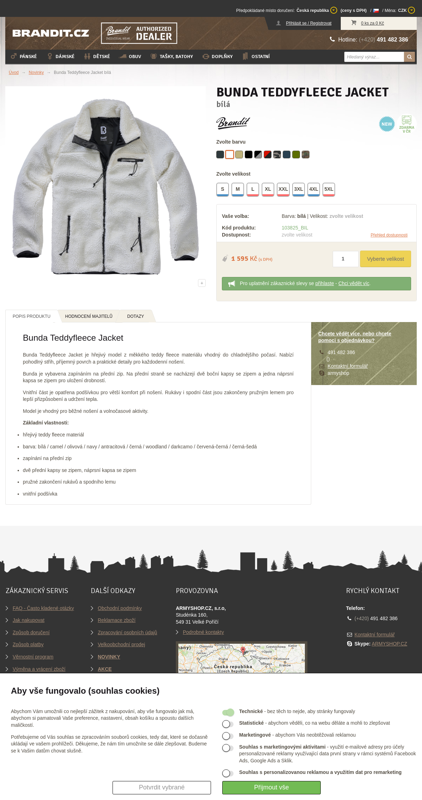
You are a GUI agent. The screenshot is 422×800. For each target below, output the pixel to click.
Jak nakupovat (28, 620)
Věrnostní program (33, 657)
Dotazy (135, 316)
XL (268, 190)
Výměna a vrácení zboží (39, 669)
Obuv (130, 56)
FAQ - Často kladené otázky (43, 608)
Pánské (23, 56)
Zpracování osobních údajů (127, 632)
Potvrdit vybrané (162, 787)
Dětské (96, 56)
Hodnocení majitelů (89, 316)
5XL (329, 190)
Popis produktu (31, 316)
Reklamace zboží (116, 620)
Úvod (14, 72)
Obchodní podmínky (120, 608)
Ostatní (255, 56)
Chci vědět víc (353, 283)
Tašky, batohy (171, 56)
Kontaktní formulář (348, 366)
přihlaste (324, 283)
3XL (299, 190)
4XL (314, 190)
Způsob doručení (31, 632)
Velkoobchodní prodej (121, 644)
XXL (283, 190)
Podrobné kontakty (203, 632)
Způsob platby (28, 644)
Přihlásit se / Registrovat (308, 23)
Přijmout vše (271, 787)
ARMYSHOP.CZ (389, 644)
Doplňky (217, 56)
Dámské (60, 56)
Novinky (36, 72)
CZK (406, 10)
